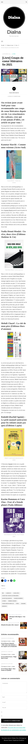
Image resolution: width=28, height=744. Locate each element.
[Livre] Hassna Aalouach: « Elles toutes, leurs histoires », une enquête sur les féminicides (9, 645)
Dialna (14, 32)
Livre (13, 53)
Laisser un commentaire (14, 96)
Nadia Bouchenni (14, 89)
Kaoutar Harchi (8, 210)
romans (4, 606)
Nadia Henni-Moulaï (8, 603)
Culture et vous (6, 641)
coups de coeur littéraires (10, 595)
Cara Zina (16, 593)
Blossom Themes (8, 740)
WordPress (21, 740)
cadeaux (8, 593)
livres (4, 600)
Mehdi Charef (12, 600)
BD (3, 593)
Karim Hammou (18, 598)
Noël (17, 603)
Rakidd (10, 464)
